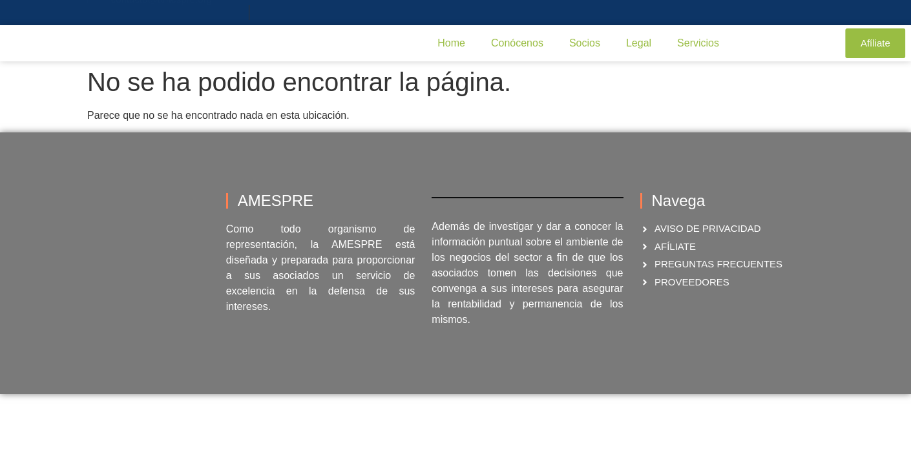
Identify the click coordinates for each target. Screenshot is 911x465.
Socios (584, 42)
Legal (638, 42)
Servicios (698, 42)
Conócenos (517, 42)
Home (451, 42)
